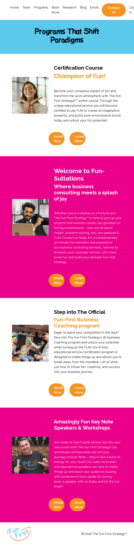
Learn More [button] (79, 139)
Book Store (55, 10)
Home (14, 7)
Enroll (94, 7)
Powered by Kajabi (117, 547)
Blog (83, 7)
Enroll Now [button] (58, 139)
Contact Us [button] (113, 10)
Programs (41, 7)
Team (26, 7)
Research (70, 7)
